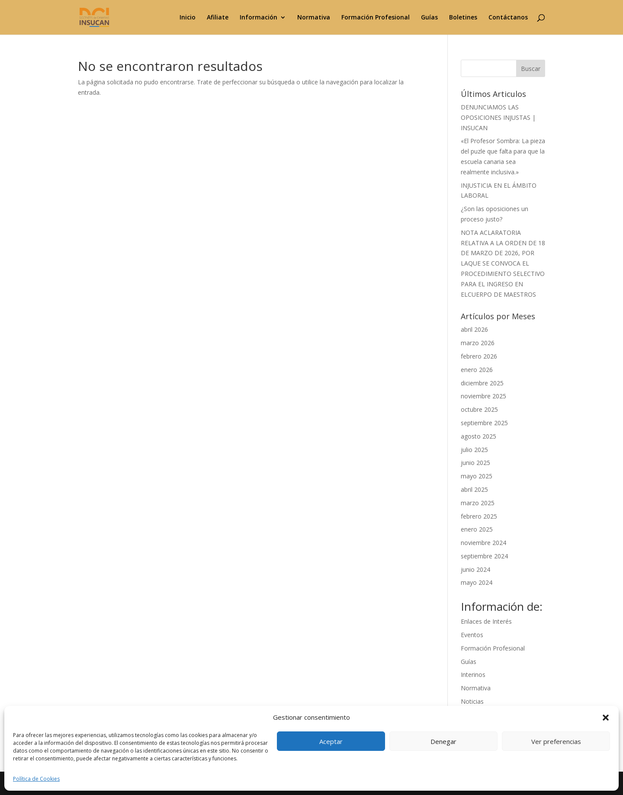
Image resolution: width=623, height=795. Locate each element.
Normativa (313, 17)
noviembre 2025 (483, 396)
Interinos (473, 674)
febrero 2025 (479, 516)
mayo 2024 (476, 582)
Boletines (463, 17)
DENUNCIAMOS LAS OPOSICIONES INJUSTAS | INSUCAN (498, 117)
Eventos (472, 635)
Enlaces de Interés (486, 621)
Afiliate (217, 17)
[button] (605, 717)
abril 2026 (474, 329)
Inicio (188, 17)
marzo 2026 (478, 343)
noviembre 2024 (483, 543)
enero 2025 (477, 529)
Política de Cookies (36, 778)
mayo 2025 (476, 476)
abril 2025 (474, 489)
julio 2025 (474, 450)
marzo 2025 (478, 503)
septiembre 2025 (484, 423)
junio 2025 (475, 462)
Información (258, 17)
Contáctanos (508, 17)
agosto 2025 (478, 436)
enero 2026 (477, 369)
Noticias (472, 701)
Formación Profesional (375, 17)
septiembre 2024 (484, 556)
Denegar (443, 741)
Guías (429, 17)
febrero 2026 (479, 356)
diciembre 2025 (482, 383)
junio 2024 (475, 569)
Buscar (530, 68)
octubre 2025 (479, 409)
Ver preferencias (556, 741)
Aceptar (331, 741)
